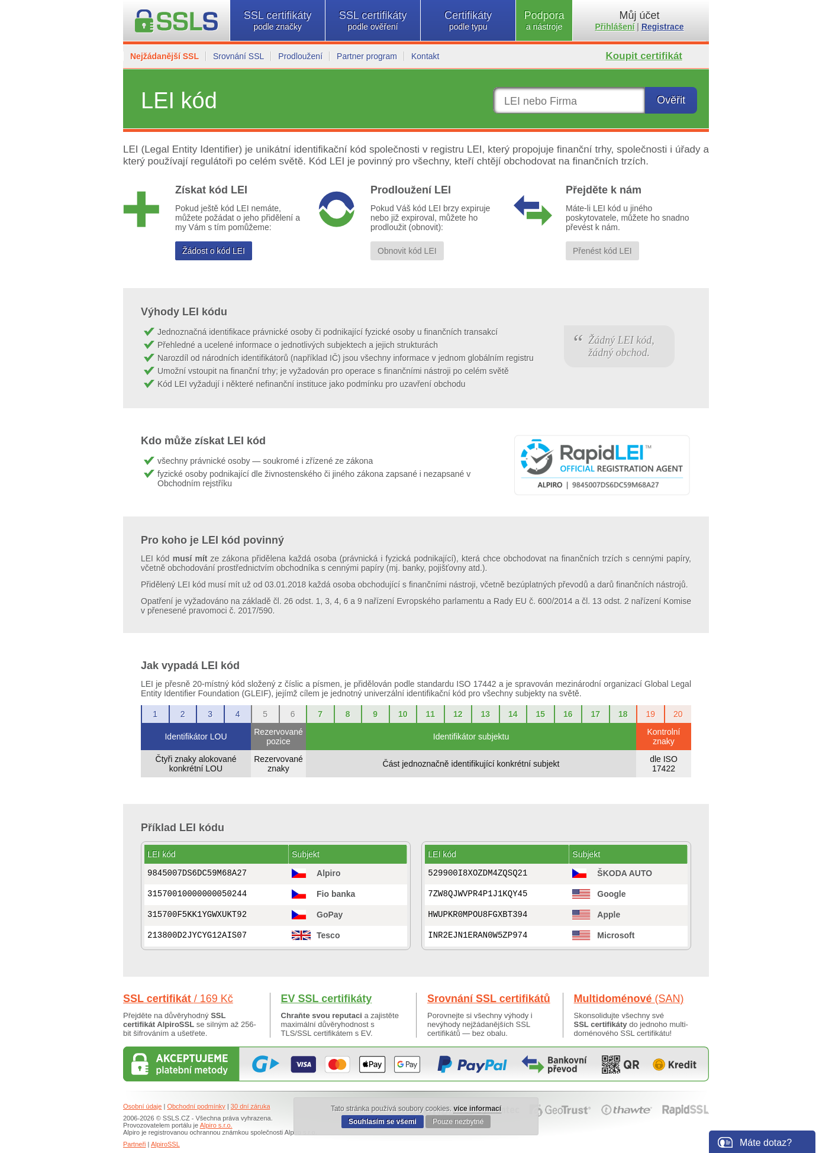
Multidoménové (629, 999)
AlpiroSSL (165, 1144)
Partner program (367, 56)
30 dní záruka (250, 1106)
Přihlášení (615, 26)
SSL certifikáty (277, 20)
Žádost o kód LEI (213, 251)
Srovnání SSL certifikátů (488, 999)
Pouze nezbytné (458, 1122)
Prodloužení (300, 56)
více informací (477, 1108)
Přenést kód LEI (602, 251)
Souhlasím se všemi (383, 1122)
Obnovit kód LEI (407, 251)
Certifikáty (468, 20)
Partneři (134, 1144)
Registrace (662, 26)
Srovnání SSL (238, 56)
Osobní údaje (142, 1106)
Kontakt (425, 56)
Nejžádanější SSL (164, 56)
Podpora (544, 20)
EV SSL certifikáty (326, 999)
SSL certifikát (178, 999)
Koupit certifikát (644, 56)
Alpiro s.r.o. (216, 1125)
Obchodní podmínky (196, 1106)
